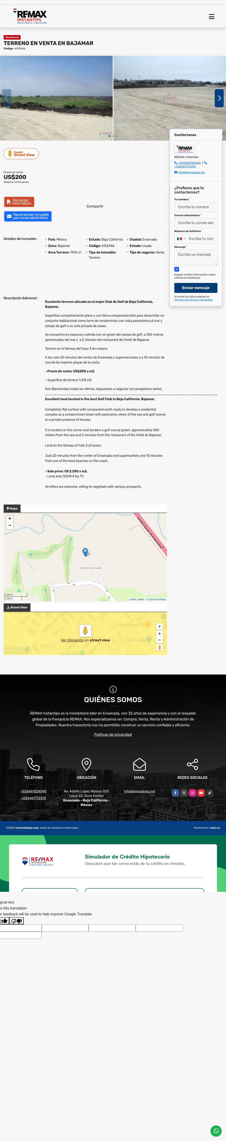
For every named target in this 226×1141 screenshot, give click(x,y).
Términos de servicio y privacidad (193, 299)
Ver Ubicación (73, 640)
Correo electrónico (187, 215)
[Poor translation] (16, 920)
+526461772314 (185, 166)
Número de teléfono (188, 231)
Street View (21, 153)
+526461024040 (189, 163)
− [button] (9, 525)
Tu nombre (182, 199)
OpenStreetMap (157, 599)
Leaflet (132, 599)
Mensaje (180, 247)
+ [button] (9, 519)
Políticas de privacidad (113, 734)
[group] (56, 98)
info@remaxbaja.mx (191, 172)
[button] (109, 136)
